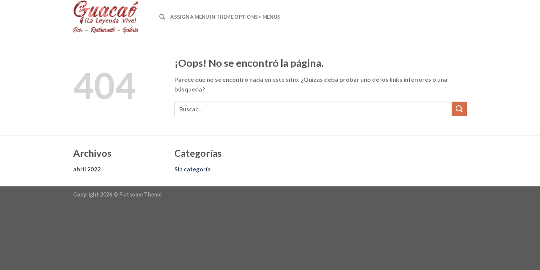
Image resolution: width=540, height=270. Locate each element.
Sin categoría (192, 168)
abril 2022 (86, 168)
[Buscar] (162, 17)
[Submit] (459, 109)
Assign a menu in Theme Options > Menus (225, 17)
